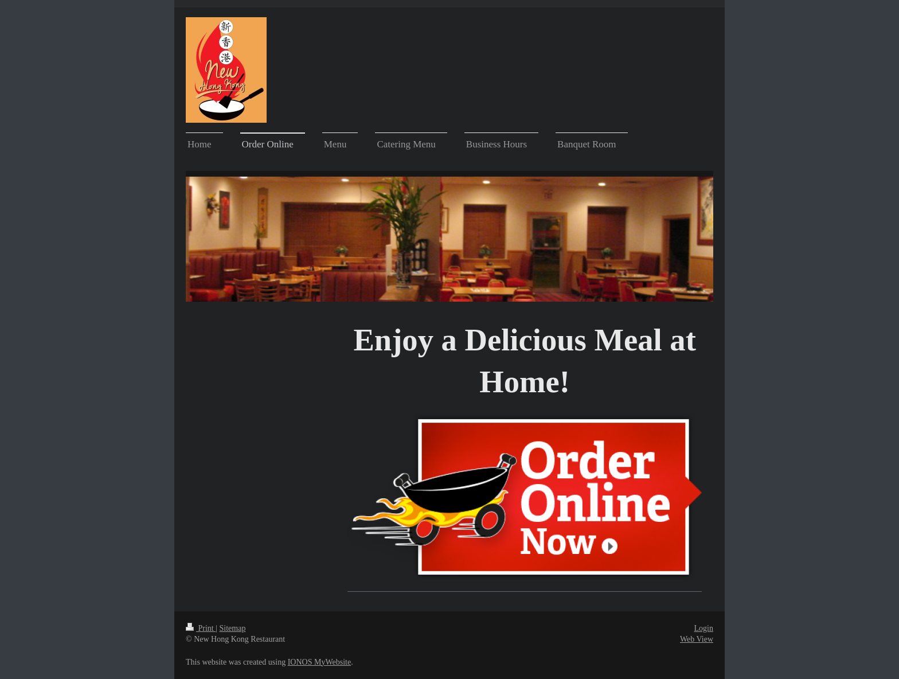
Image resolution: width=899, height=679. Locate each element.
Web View (696, 639)
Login (703, 628)
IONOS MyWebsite (319, 662)
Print (201, 628)
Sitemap (233, 628)
